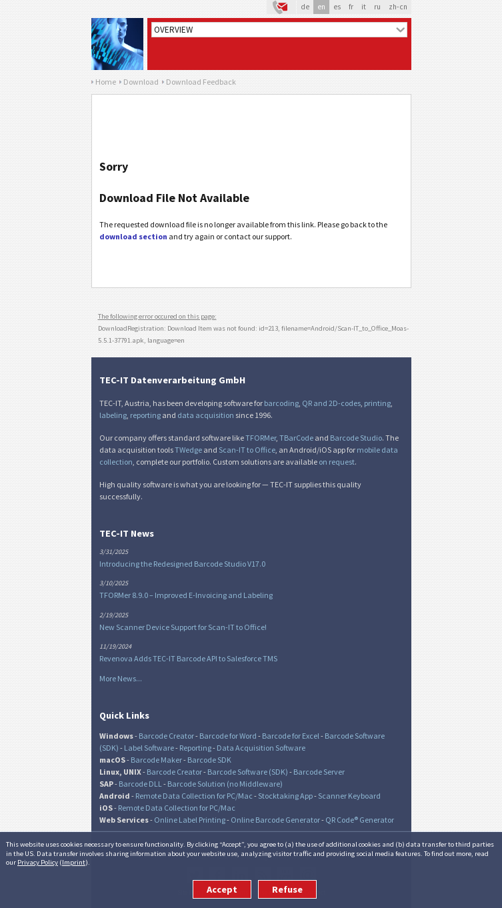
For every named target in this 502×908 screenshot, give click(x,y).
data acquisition (205, 415)
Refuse (287, 889)
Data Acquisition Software (261, 748)
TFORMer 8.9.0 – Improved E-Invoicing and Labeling (186, 595)
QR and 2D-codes (331, 403)
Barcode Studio (356, 438)
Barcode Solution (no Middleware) (225, 784)
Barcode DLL (140, 784)
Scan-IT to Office (247, 450)
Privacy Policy (37, 862)
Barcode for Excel (290, 736)
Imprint (73, 862)
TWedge (188, 450)
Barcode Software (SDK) (247, 772)
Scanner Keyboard (349, 796)
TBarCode (296, 438)
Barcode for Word (228, 736)
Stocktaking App (285, 796)
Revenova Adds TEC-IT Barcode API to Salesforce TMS (188, 658)
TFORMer (260, 438)
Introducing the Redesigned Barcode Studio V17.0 (182, 564)
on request (337, 462)
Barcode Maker (156, 760)
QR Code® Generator (359, 820)
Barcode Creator (166, 736)
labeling (113, 415)
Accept (222, 889)
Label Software (149, 748)
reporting (145, 415)
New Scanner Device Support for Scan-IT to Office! (183, 627)
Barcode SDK (209, 760)
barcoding (281, 403)
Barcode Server (319, 772)
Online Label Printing (189, 820)
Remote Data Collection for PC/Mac (194, 796)
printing (377, 403)
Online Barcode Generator (275, 820)
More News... (120, 678)
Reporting (195, 748)
